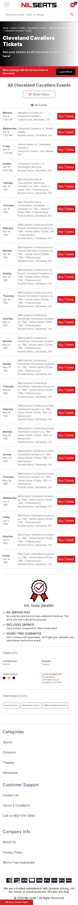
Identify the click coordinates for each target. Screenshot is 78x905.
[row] (39, 116)
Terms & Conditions (16, 805)
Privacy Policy (13, 852)
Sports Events (11, 705)
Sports (7, 742)
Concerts (9, 752)
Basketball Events (31, 705)
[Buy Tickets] (66, 116)
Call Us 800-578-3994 (19, 816)
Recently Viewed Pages (16, 902)
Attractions (10, 773)
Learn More (65, 71)
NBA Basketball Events (55, 705)
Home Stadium (58, 678)
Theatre (8, 763)
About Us (9, 842)
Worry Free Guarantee (19, 862)
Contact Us (11, 795)
